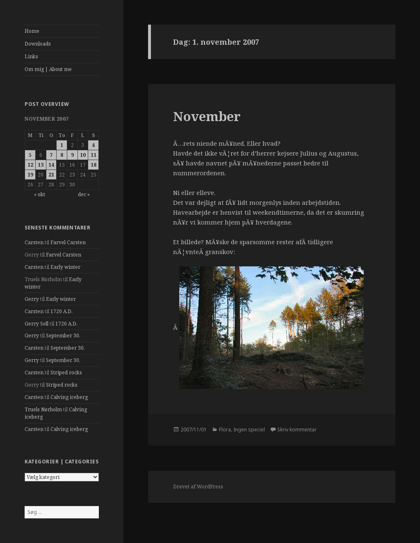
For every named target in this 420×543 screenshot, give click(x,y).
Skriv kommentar (297, 429)
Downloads (38, 43)
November (207, 116)
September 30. (63, 335)
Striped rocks (66, 372)
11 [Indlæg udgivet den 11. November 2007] (93, 154)
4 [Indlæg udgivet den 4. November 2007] (93, 145)
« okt (39, 194)
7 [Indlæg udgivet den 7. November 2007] (51, 154)
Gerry (32, 299)
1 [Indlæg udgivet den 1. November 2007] (61, 145)
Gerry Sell (36, 323)
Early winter (65, 266)
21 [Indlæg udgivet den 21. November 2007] (51, 174)
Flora (225, 429)
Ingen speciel (249, 429)
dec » (84, 194)
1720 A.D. (61, 311)
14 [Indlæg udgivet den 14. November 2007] (51, 164)
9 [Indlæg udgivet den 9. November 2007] (72, 154)
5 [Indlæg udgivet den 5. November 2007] (30, 154)
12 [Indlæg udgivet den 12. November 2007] (30, 164)
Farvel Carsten (68, 242)
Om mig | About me (48, 69)
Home (32, 30)
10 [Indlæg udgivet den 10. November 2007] (83, 154)
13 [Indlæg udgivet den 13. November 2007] (40, 164)
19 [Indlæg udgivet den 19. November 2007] (30, 174)
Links (31, 56)
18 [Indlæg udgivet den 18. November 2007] (93, 164)
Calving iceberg (69, 397)
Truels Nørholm (43, 409)
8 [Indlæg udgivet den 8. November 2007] (61, 154)
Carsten (34, 242)
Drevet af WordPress (198, 486)
